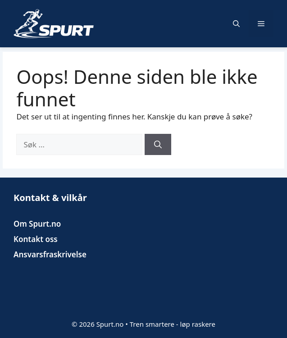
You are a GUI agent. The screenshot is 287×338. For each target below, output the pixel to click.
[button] (236, 23)
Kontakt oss (36, 239)
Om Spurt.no (37, 224)
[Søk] (158, 144)
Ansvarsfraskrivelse (50, 254)
